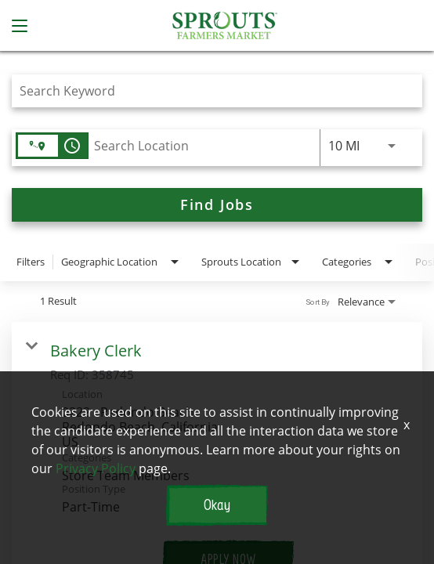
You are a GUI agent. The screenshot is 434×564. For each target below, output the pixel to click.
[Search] (217, 205)
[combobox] (209, 90)
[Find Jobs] (217, 205)
